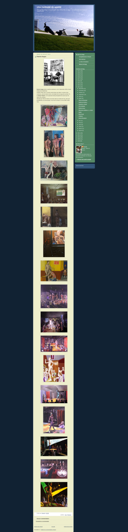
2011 (79, 135)
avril (80, 124)
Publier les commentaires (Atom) (48, 529)
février (80, 128)
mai (80, 122)
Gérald (85, 146)
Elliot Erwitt (81, 114)
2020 (79, 73)
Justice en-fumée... (83, 102)
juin (80, 120)
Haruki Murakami (83, 118)
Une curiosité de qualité (49, 7)
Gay (66, 514)
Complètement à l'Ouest (85, 56)
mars (80, 126)
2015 (79, 83)
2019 (79, 75)
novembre (81, 90)
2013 (79, 87)
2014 (79, 85)
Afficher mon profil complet (84, 159)
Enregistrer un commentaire (42, 521)
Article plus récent (38, 526)
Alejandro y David (83, 104)
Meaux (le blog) (83, 64)
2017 (79, 79)
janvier (80, 130)
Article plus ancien (68, 526)
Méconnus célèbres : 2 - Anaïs (86, 110)
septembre (81, 94)
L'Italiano (81, 116)
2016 (79, 81)
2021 (79, 71)
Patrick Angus (82, 108)
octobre (81, 92)
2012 (79, 133)
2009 (79, 139)
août (80, 96)
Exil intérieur (82, 59)
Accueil (53, 526)
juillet (80, 98)
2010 (79, 137)
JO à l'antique (82, 106)
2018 (79, 77)
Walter (80, 112)
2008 (79, 141)
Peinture (69, 514)
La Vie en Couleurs (83, 61)
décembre (81, 88)
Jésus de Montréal (83, 100)
